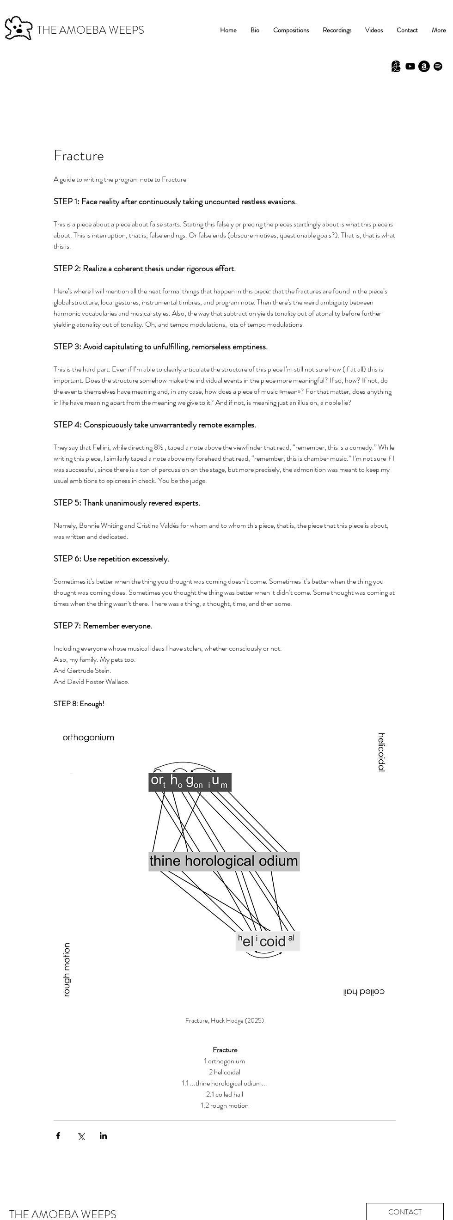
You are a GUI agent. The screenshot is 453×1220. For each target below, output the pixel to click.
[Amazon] (424, 66)
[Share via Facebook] (58, 1135)
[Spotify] (438, 66)
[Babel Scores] (396, 66)
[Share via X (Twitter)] (80, 1135)
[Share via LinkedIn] (103, 1135)
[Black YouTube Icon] (410, 66)
